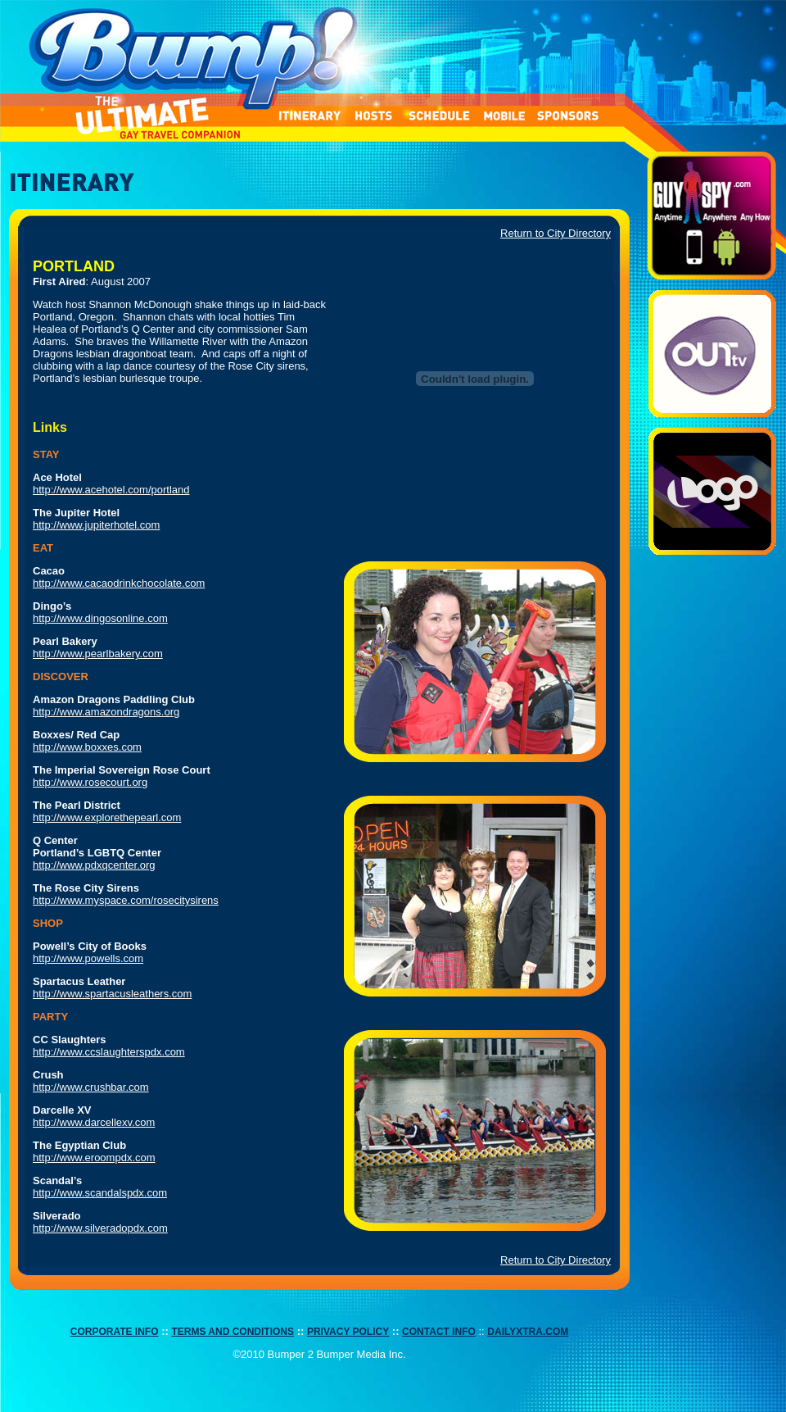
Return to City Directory (555, 233)
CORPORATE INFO (114, 1331)
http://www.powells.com (88, 958)
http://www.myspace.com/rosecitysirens (126, 900)
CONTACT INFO (439, 1331)
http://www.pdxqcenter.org (94, 865)
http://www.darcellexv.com (94, 1122)
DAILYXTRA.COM (527, 1331)
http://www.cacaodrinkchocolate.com (119, 583)
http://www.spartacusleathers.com (112, 993)
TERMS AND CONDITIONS (232, 1331)
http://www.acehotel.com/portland (111, 490)
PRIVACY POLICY (348, 1331)
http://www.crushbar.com (91, 1087)
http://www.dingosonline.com (100, 618)
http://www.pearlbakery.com (98, 653)
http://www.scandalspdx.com (100, 1193)
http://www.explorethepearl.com (107, 817)
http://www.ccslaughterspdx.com (109, 1052)
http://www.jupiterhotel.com (96, 525)
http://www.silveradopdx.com (100, 1228)
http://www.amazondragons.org (106, 712)
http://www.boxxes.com (87, 747)
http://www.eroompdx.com (94, 1157)
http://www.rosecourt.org (90, 782)
